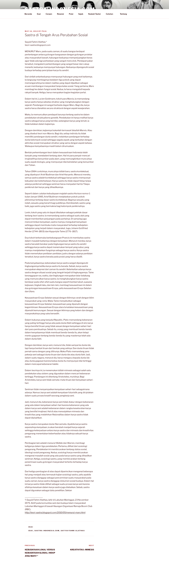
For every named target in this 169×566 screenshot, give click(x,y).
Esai (39, 14)
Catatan (111, 14)
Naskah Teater (94, 14)
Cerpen (49, 14)
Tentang (125, 14)
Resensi (60, 14)
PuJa (44, 31)
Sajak (80, 14)
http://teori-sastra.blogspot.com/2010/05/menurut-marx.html (55, 512)
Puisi (71, 14)
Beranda (28, 14)
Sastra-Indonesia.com (47, 531)
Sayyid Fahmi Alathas (73, 531)
